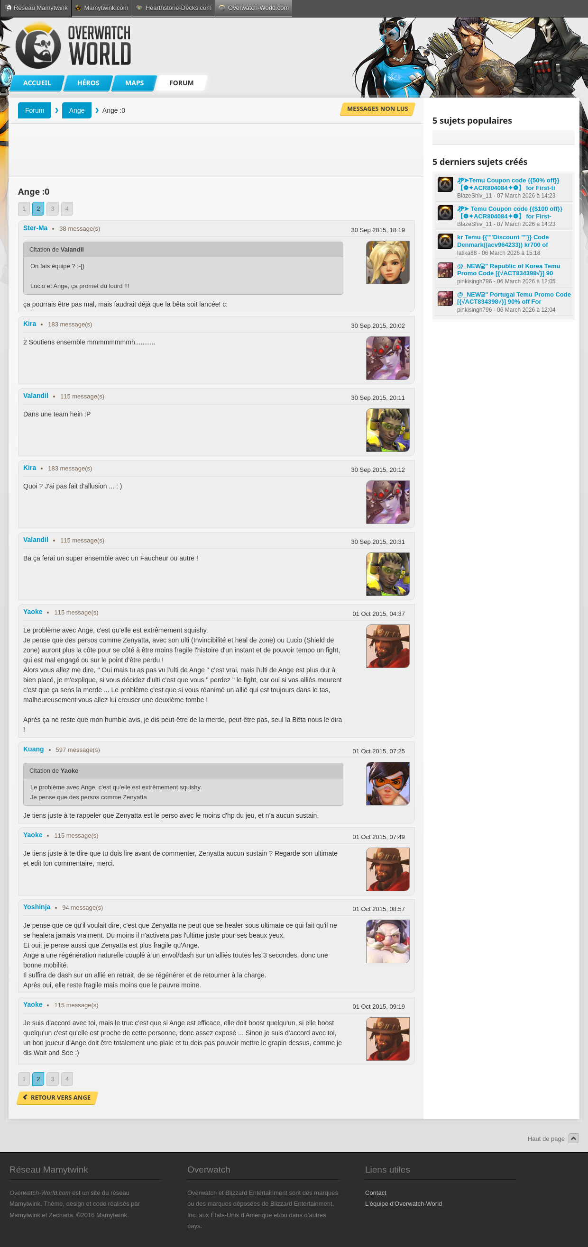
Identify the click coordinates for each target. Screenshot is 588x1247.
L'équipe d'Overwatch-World (403, 1203)
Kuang (33, 749)
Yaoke (32, 611)
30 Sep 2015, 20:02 (378, 325)
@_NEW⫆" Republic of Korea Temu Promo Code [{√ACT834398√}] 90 (508, 269)
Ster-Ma (35, 228)
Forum (34, 110)
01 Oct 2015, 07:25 (378, 751)
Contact (375, 1192)
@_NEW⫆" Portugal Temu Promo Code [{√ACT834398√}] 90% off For (514, 298)
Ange (77, 110)
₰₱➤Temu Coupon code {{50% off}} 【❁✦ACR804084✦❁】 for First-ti (508, 184)
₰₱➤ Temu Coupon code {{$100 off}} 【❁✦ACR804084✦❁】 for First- (509, 212)
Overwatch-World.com (254, 7)
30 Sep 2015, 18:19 (378, 230)
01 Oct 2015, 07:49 (378, 836)
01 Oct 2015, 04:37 (378, 613)
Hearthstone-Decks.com (173, 7)
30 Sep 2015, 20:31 (378, 541)
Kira (29, 323)
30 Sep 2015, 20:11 (378, 397)
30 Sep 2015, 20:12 (378, 469)
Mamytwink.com (101, 7)
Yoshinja (36, 907)
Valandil (35, 395)
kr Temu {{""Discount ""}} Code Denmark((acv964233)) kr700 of (503, 241)
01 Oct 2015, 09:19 (378, 1006)
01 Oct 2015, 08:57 (378, 909)
